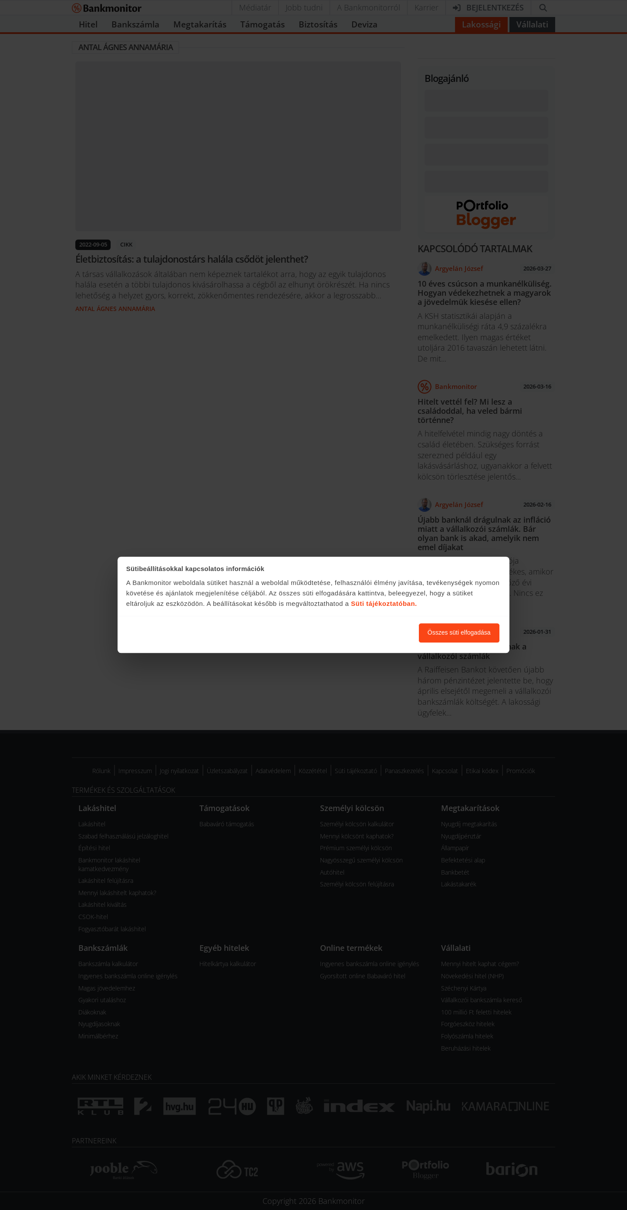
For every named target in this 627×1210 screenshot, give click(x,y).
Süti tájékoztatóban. (384, 603)
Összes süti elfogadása (459, 632)
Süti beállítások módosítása (364, 632)
